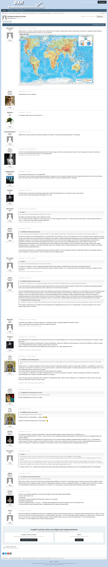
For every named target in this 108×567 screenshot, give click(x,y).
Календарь (11, 10)
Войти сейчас (79, 539)
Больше (103, 13)
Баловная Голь (34, 392)
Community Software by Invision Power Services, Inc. (54, 564)
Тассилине (38, 502)
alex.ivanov (33, 231)
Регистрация (102, 2)
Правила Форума (21, 10)
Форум (4, 10)
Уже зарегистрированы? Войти (88, 2)
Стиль (56, 561)
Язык (51, 561)
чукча (32, 412)
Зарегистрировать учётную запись (29, 539)
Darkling (33, 359)
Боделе (72, 434)
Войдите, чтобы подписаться (88, 16)
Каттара (82, 434)
